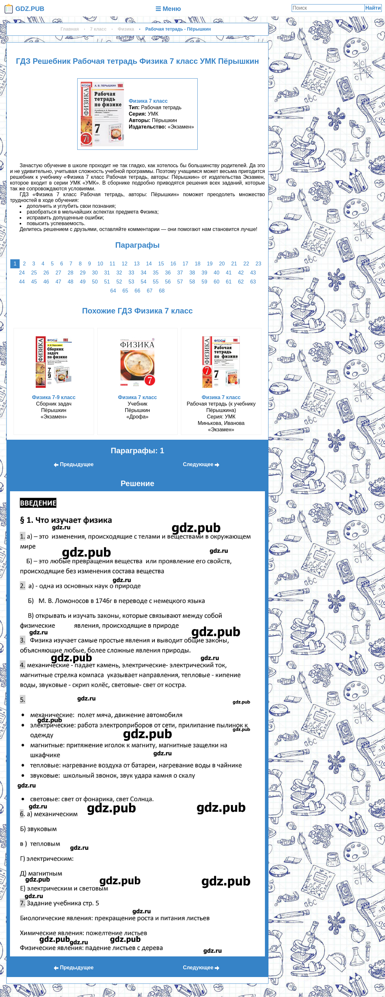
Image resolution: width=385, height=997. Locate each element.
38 (192, 272)
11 (112, 263)
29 (83, 272)
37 (180, 272)
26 (46, 272)
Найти (373, 8)
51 (107, 281)
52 (119, 281)
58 (192, 281)
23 (258, 263)
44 (22, 281)
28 (70, 272)
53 (131, 281)
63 (253, 281)
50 (95, 281)
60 (217, 281)
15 (161, 263)
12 (124, 263)
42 (241, 272)
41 (229, 272)
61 (229, 281)
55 (156, 281)
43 (253, 272)
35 (156, 272)
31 (107, 272)
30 (95, 272)
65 (125, 290)
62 (241, 281)
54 (143, 281)
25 (34, 272)
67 (150, 290)
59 (204, 281)
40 (217, 272)
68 (162, 290)
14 (149, 263)
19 (210, 263)
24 (22, 272)
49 (83, 281)
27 (58, 272)
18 (198, 263)
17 (185, 263)
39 (204, 272)
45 (34, 281)
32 (119, 272)
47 (58, 281)
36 (168, 272)
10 (100, 263)
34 (143, 272)
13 (137, 263)
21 (234, 263)
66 (137, 290)
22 (246, 263)
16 (173, 263)
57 (180, 281)
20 (222, 263)
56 (168, 281)
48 (70, 281)
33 (131, 272)
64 (113, 290)
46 (46, 281)
